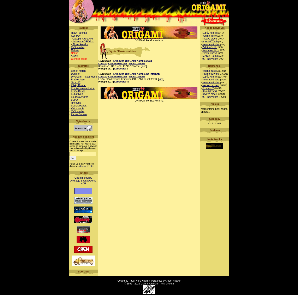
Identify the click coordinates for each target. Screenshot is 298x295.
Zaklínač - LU (209, 47)
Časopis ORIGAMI (82, 38)
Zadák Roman (79, 114)
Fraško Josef (78, 79)
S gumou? (208, 88)
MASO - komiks (211, 56)
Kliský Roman (78, 85)
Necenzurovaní (210, 85)
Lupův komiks (210, 32)
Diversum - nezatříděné (84, 76)
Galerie (75, 50)
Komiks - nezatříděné (82, 88)
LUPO (74, 99)
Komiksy (75, 35)
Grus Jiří (75, 82)
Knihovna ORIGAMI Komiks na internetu (136, 74)
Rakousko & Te (210, 50)
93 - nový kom (210, 58)
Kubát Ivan (77, 94)
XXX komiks (77, 47)
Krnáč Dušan (78, 91)
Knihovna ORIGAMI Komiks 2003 (132, 61)
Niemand (76, 102)
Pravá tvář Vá (209, 53)
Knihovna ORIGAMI (83, 41)
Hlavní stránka (79, 32)
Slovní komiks (80, 44)
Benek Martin (78, 70)
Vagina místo (209, 35)
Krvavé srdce (209, 38)
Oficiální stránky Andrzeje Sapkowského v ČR (83, 180)
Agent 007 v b (209, 41)
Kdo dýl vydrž (209, 91)
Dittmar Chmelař (137, 63)
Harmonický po (210, 73)
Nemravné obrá (211, 44)
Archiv (74, 56)
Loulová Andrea (79, 97)
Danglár (75, 73)
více (144, 66)
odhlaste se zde (85, 166)
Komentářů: (120, 69)
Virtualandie (77, 108)
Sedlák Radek (79, 105)
